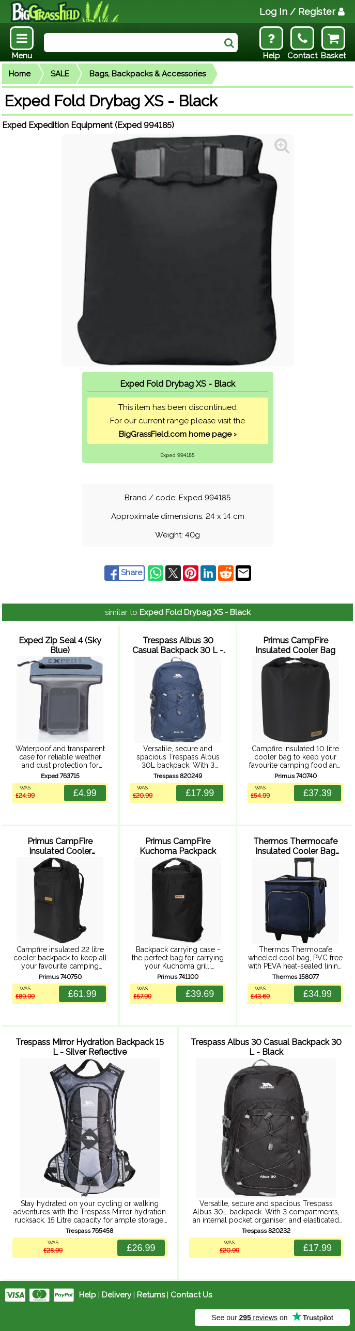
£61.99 (82, 994)
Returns (151, 1295)
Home (19, 73)
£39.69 (200, 994)
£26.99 (141, 1248)
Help (87, 1295)
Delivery (116, 1295)
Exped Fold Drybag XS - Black (195, 612)
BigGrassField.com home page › (178, 434)
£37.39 (317, 793)
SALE (60, 73)
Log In (302, 11)
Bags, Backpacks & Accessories (147, 73)
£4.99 (85, 793)
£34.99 (317, 994)
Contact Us (191, 1295)
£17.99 (200, 793)
